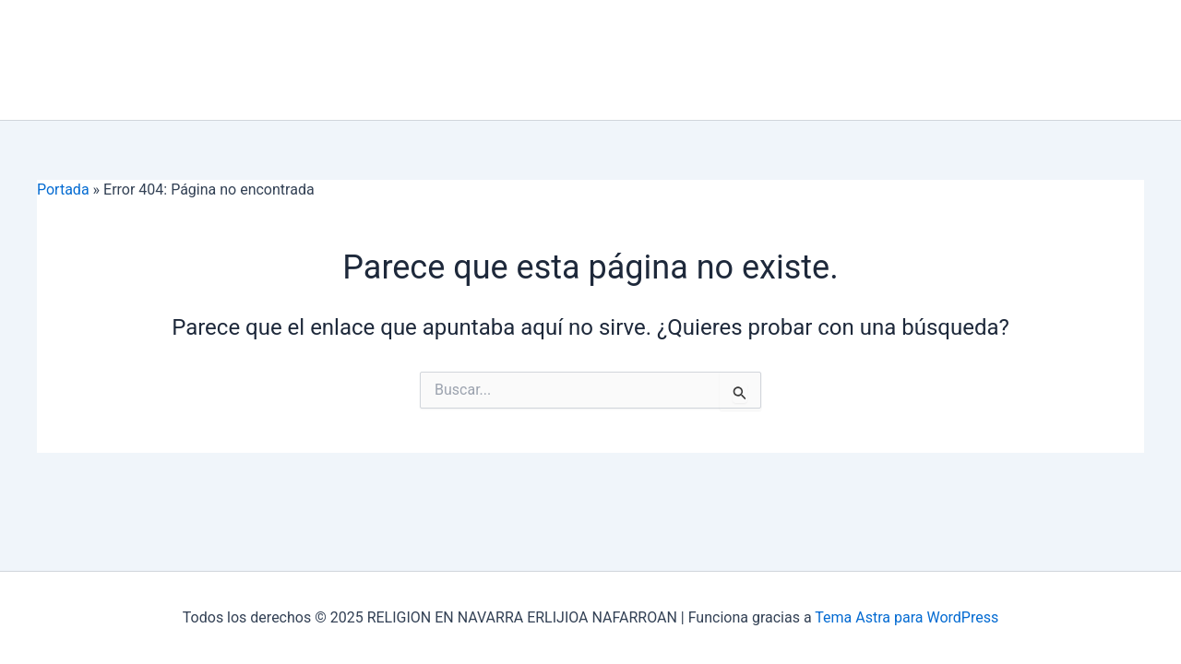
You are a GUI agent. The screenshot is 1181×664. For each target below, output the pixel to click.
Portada (63, 189)
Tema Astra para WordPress (906, 617)
